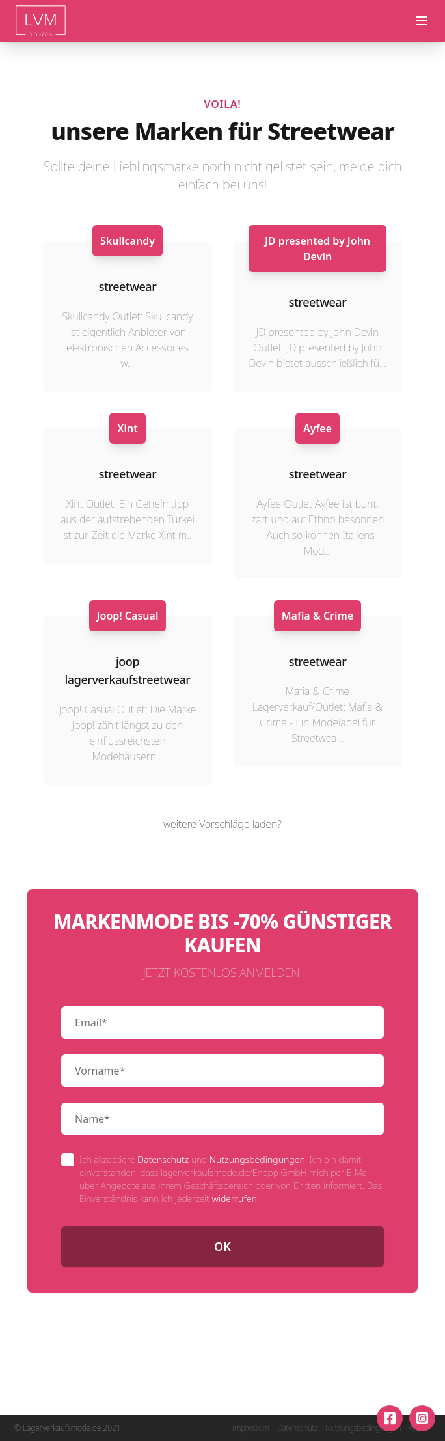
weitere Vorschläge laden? (222, 824)
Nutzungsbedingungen (257, 1159)
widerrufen (233, 1198)
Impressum (250, 1428)
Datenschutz (163, 1159)
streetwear (128, 286)
